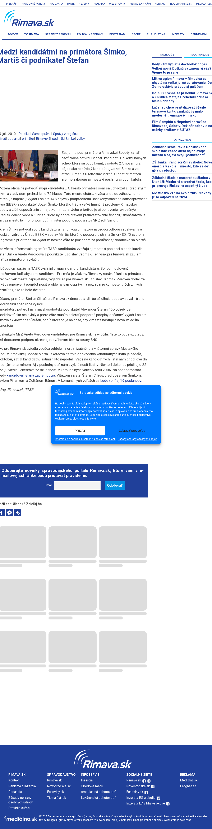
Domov (13, 34)
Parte (71, 3)
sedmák (58, 139)
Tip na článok (56, 798)
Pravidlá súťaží (19, 808)
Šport (136, 34)
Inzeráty (12, 3)
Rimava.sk (54, 780)
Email (48, 485)
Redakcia (15, 792)
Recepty (84, 3)
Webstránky (117, 3)
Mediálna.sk (189, 780)
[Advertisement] (106, 709)
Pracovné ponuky (33, 3)
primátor (28, 139)
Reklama (99, 3)
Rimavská (43, 139)
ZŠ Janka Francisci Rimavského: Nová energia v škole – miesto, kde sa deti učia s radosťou (182, 166)
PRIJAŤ (80, 430)
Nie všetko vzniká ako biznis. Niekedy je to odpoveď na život (181, 195)
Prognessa (188, 786)
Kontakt (160, 3)
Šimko (70, 139)
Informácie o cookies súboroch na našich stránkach (85, 439)
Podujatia (56, 3)
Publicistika (156, 34)
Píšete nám (117, 34)
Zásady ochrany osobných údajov (137, 439)
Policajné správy (90, 34)
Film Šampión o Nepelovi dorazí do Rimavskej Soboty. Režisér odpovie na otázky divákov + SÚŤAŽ (182, 126)
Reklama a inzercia (22, 786)
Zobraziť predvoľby (132, 430)
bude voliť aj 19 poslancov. (121, 380)
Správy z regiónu (58, 34)
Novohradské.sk (59, 786)
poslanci (14, 139)
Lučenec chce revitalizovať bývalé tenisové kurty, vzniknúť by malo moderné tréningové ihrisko (179, 111)
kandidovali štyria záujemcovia (31, 375)
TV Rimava (31, 34)
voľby (81, 139)
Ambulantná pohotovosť (98, 792)
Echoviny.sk (55, 792)
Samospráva (41, 134)
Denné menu (199, 34)
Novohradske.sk (181, 3)
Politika (23, 134)
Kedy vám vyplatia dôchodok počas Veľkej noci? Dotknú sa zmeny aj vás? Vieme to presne (181, 68)
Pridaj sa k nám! (140, 3)
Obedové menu (92, 786)
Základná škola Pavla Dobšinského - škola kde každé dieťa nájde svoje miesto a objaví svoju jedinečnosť (180, 151)
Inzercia (87, 780)
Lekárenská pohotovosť (98, 798)
